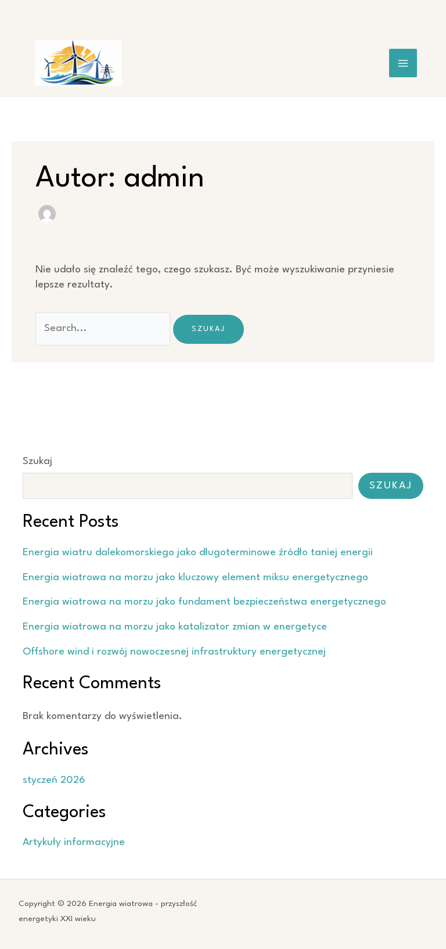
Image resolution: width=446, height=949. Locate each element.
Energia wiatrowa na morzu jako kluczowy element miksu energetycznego (195, 578)
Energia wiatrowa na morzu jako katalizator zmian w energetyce (175, 627)
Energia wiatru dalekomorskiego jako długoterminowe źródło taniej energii (198, 553)
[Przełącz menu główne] (403, 63)
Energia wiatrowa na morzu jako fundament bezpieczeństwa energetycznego (204, 602)
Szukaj (37, 461)
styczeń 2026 (54, 780)
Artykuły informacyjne (74, 842)
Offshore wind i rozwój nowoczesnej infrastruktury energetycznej (174, 652)
